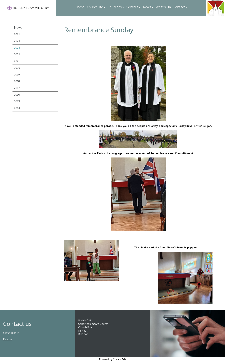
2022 (17, 54)
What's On (163, 7)
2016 (17, 94)
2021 (17, 61)
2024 (17, 41)
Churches (115, 7)
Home (79, 7)
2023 (17, 47)
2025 (17, 34)
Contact (179, 7)
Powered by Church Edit (112, 359)
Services (132, 7)
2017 (17, 88)
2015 (17, 101)
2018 (17, 81)
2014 (17, 108)
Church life (95, 7)
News (147, 7)
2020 (17, 67)
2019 (17, 74)
